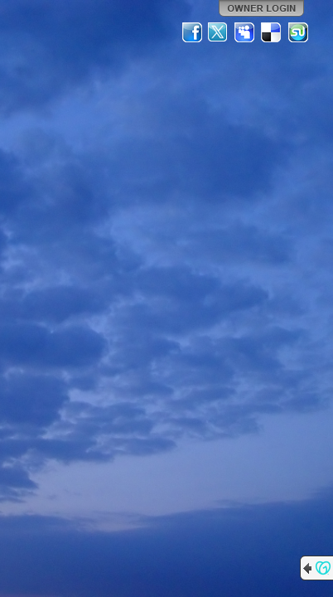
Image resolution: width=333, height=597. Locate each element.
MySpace (245, 32)
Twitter (218, 32)
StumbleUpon (298, 32)
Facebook (192, 32)
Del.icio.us (271, 32)
